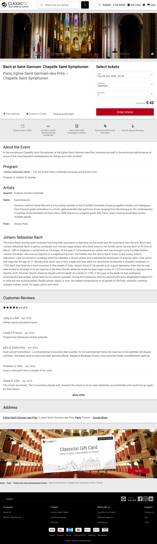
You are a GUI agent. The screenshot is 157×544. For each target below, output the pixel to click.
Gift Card (54, 522)
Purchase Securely (58, 517)
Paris (78, 417)
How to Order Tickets (59, 512)
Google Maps (100, 417)
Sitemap (91, 535)
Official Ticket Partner (12, 517)
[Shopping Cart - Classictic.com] (151, 5)
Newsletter (102, 535)
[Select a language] (60, 499)
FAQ (146, 517)
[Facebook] (123, 498)
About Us (7, 512)
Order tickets (125, 112)
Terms (68, 535)
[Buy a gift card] (78, 453)
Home (2, 483)
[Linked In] (150, 500)
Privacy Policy (80, 535)
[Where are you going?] (61, 3)
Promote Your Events (106, 512)
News (52, 535)
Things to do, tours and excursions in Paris (30, 483)
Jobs (147, 522)
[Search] (85, 5)
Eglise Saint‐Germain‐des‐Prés (20, 417)
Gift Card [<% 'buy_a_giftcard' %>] (134, 5)
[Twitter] (145, 500)
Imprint (60, 535)
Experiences (102, 522)
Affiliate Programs (105, 517)
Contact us (149, 512)
